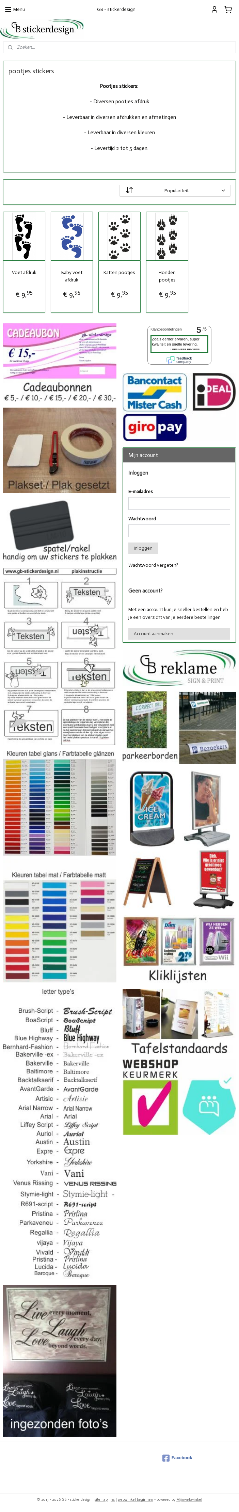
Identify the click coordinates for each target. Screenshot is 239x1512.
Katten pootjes (119, 272)
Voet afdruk (24, 272)
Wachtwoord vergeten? (153, 565)
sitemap (101, 1499)
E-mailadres (140, 491)
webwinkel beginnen (135, 1499)
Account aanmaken (153, 634)
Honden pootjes (167, 276)
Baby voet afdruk (71, 276)
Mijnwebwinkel (189, 1499)
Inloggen (143, 548)
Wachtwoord (142, 519)
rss (113, 1499)
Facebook (177, 1458)
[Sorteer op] (175, 190)
